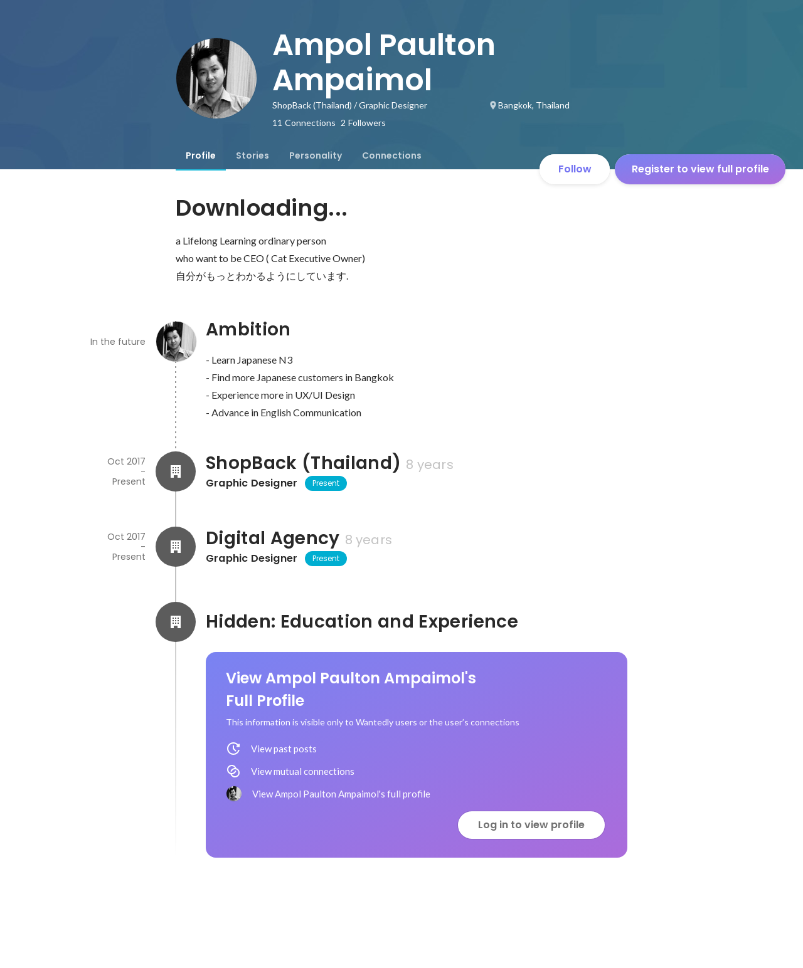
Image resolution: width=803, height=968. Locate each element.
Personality (315, 155)
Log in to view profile (531, 825)
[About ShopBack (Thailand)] (176, 471)
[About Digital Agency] (176, 547)
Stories (252, 155)
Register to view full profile (700, 169)
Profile (201, 155)
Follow (575, 169)
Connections (392, 155)
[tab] (201, 155)
